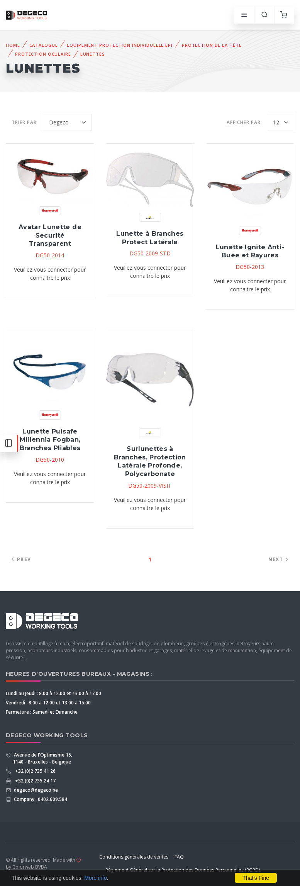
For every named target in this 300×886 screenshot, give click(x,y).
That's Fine (255, 878)
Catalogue (43, 45)
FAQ (179, 857)
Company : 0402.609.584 (40, 799)
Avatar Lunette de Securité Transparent (50, 235)
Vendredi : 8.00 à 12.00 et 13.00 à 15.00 (48, 702)
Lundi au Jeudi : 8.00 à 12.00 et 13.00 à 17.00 (53, 693)
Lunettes (92, 54)
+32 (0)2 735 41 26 (34, 771)
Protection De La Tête (211, 45)
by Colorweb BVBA (26, 867)
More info (95, 878)
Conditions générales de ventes (133, 857)
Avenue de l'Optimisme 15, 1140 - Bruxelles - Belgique (42, 758)
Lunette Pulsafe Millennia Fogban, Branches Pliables (50, 440)
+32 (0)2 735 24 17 (34, 780)
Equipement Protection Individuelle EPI (119, 45)
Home (13, 45)
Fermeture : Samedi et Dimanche (42, 712)
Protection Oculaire (43, 54)
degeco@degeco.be (35, 790)
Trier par (24, 122)
